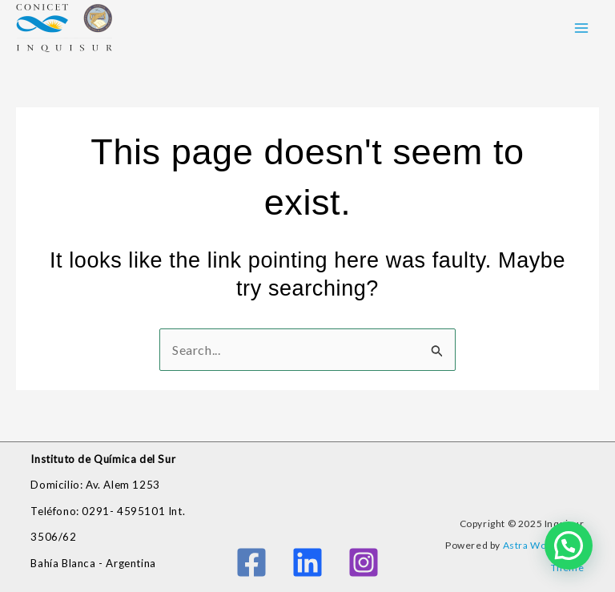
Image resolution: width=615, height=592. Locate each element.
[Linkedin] (307, 562)
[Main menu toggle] (581, 28)
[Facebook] (251, 562)
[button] (569, 546)
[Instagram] (364, 562)
